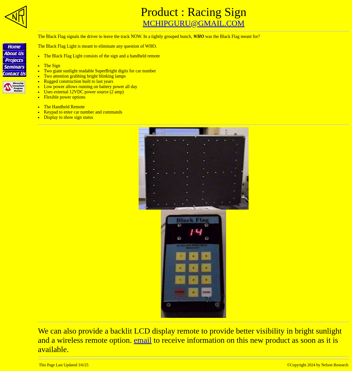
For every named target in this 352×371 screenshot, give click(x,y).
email (143, 340)
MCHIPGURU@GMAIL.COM (193, 23)
